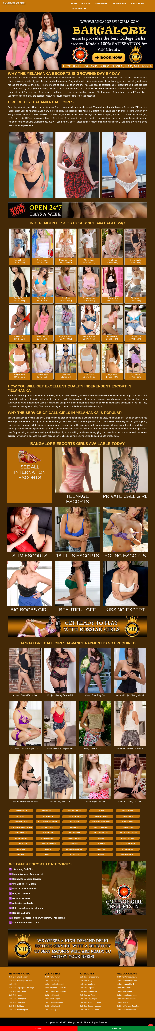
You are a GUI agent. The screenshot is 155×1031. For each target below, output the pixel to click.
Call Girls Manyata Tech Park (128, 1006)
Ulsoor (101, 838)
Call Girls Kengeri (52, 995)
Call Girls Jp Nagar (16, 1006)
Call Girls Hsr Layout (17, 999)
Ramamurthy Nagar (128, 833)
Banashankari (101, 816)
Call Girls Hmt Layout (17, 991)
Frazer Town (128, 827)
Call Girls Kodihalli (124, 988)
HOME (74, 4)
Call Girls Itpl (14, 984)
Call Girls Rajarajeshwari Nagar (21, 988)
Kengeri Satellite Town (21, 827)
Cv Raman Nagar (47, 838)
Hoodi (47, 854)
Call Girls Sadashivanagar (90, 1006)
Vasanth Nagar (21, 838)
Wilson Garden (128, 838)
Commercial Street (74, 849)
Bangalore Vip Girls (78, 1022)
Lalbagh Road (47, 827)
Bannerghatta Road (101, 822)
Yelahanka (48, 816)
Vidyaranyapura (101, 833)
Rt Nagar (74, 854)
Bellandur (74, 822)
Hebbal (48, 849)
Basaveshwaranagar (48, 822)
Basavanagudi (21, 822)
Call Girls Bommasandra (126, 1010)
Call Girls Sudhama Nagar (127, 995)
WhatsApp (116, 1029)
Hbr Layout (21, 849)
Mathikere (74, 827)
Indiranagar (120, 4)
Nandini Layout (127, 854)
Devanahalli (74, 844)
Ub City (101, 811)
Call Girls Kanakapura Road (20, 980)
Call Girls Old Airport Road (55, 991)
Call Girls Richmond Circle (55, 988)
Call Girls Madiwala (87, 984)
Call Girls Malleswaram (89, 991)
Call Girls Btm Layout (53, 980)
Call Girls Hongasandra (89, 977)
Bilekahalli (74, 833)
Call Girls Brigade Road (54, 984)
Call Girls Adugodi (87, 980)
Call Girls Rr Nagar (52, 999)
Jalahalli (101, 849)
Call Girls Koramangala (18, 1010)
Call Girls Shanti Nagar (18, 977)
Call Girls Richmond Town (90, 1002)
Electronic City (128, 844)
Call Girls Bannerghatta (54, 1002)
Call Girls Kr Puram (52, 977)
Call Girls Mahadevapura (127, 977)
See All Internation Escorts (30, 469)
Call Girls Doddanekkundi (127, 980)
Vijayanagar (127, 811)
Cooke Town (21, 844)
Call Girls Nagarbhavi (125, 984)
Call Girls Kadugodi (52, 1006)
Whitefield (21, 816)
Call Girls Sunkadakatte (126, 999)
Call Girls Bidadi (123, 1002)
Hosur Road (127, 822)
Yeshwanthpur (74, 816)
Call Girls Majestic (87, 988)
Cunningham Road (48, 844)
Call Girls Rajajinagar (88, 999)
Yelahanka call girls (103, 107)
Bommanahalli (74, 838)
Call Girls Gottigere (124, 991)
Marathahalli (138, 4)
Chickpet (21, 854)
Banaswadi (128, 816)
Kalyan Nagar (48, 833)
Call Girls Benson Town (89, 1010)
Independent (101, 4)
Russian (85, 4)
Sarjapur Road (101, 827)
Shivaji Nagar (78, 8)
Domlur (101, 844)
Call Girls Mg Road (87, 995)
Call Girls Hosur (15, 995)
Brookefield (21, 833)
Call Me (38, 1029)
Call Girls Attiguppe (52, 1010)
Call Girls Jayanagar (17, 1002)
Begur (101, 854)
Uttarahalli (127, 849)
